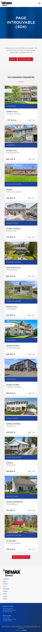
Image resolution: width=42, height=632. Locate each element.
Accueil (13, 59)
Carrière (5, 591)
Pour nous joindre (25, 59)
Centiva (24, 630)
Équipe (4, 581)
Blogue (5, 593)
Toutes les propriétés (21, 557)
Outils (4, 586)
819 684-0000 (8, 611)
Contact (5, 596)
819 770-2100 (8, 620)
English (5, 598)
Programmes (6, 588)
